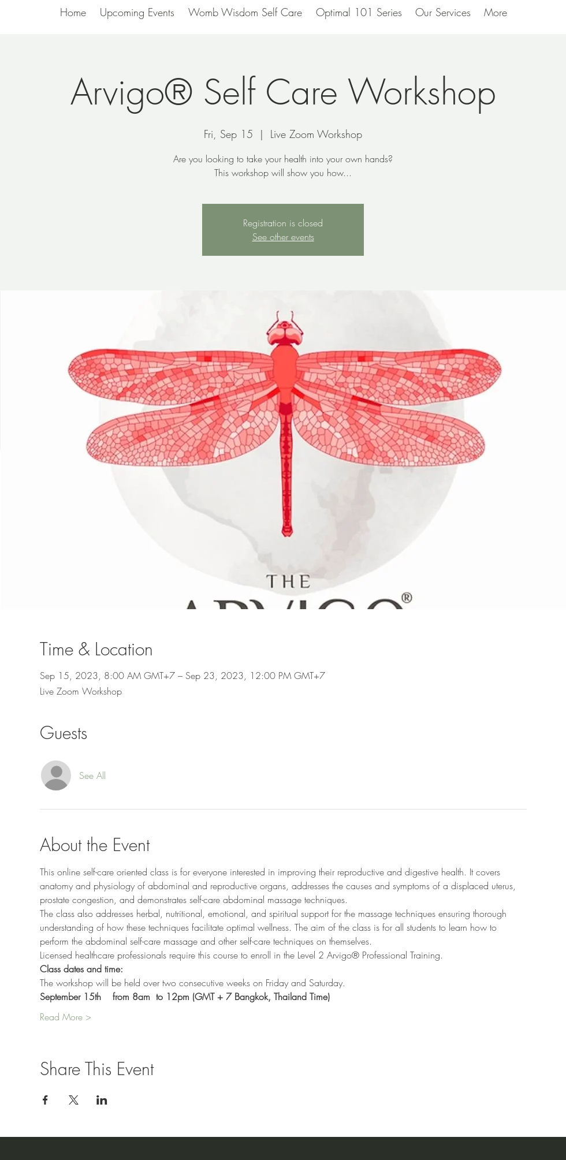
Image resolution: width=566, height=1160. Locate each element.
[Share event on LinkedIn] (101, 1100)
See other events (283, 236)
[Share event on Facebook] (45, 1100)
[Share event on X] (73, 1100)
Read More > (65, 1016)
